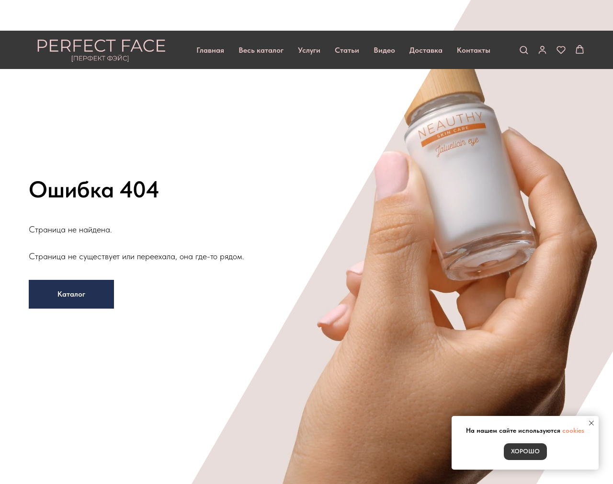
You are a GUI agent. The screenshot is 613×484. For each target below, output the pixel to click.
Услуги (309, 19)
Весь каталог (261, 19)
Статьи (347, 19)
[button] (523, 18)
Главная (210, 19)
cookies (573, 430)
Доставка (426, 19)
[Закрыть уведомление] (591, 423)
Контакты (473, 19)
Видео (384, 19)
